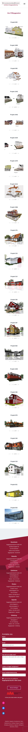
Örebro (16, 726)
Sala (22, 721)
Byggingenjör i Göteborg (14, 625)
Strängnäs (21, 725)
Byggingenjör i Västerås (14, 566)
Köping (13, 723)
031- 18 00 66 (16, 623)
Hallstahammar (7, 723)
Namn (4, 636)
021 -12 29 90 (16, 564)
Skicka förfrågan (14, 687)
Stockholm (12, 726)
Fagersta (11, 721)
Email (4, 642)
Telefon (4, 648)
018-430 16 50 (16, 610)
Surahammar (17, 721)
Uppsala (16, 725)
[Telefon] (14, 651)
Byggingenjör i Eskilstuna (14, 581)
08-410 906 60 (15, 550)
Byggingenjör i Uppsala (13, 612)
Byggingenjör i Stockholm (14, 552)
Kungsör (21, 723)
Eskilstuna (11, 725)
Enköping (6, 725)
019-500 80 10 (15, 594)
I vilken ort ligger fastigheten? (10, 666)
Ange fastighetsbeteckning (10, 672)
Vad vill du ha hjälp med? (9, 654)
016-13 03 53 (16, 579)
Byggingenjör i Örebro (14, 596)
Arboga (17, 723)
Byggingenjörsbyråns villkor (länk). (11, 680)
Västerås (7, 721)
